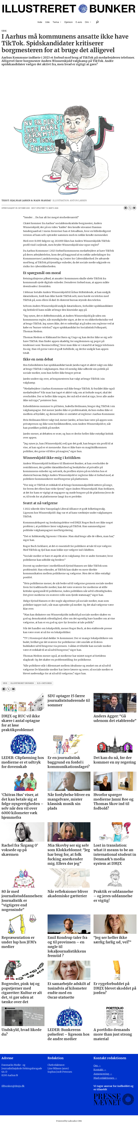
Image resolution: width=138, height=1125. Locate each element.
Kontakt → (100, 1069)
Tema (56, 22)
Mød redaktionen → (105, 1077)
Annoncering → (103, 1073)
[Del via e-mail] (134, 208)
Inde (39, 22)
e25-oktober (44, 683)
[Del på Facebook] (126, 208)
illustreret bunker (22, 683)
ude (5, 683)
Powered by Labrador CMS (69, 1121)
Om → (97, 1065)
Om (87, 22)
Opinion (68, 22)
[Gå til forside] (69, 8)
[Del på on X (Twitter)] (130, 208)
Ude (47, 22)
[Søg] (97, 22)
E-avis (79, 22)
